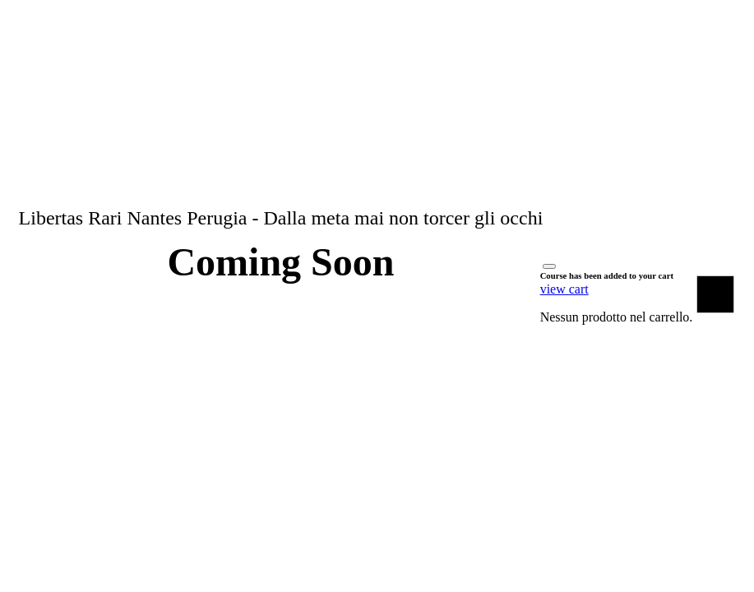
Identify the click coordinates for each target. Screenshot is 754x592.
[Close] (549, 266)
